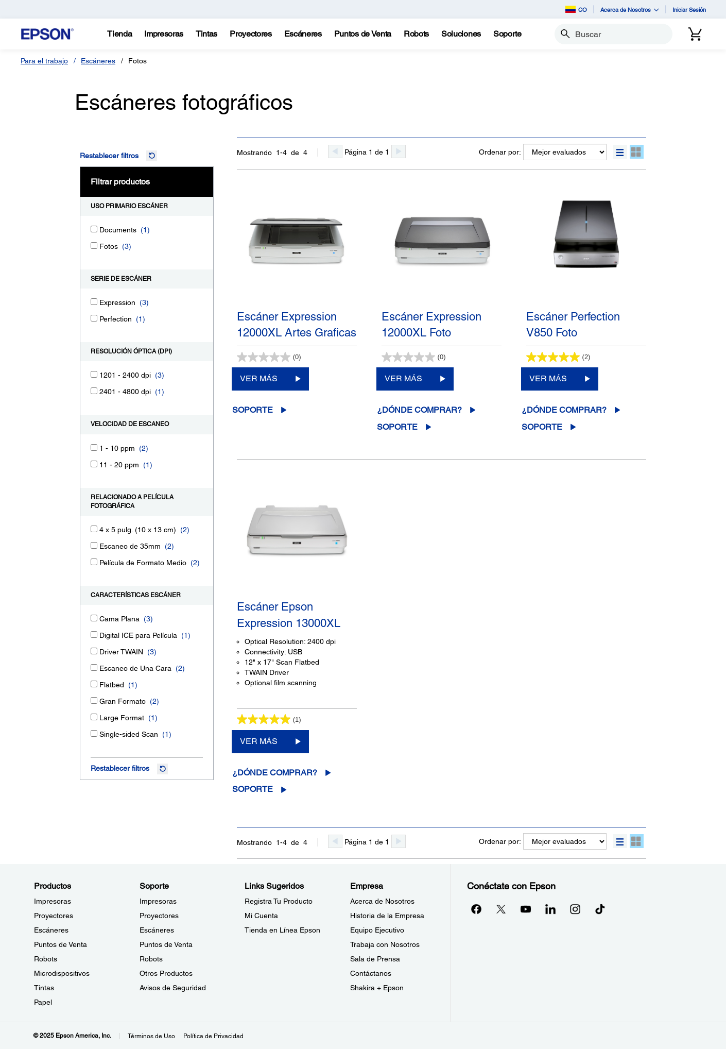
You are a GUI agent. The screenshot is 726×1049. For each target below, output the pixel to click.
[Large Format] (94, 717)
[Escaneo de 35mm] (94, 545)
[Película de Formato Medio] (94, 562)
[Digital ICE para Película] (94, 634)
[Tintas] (206, 34)
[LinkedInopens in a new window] (550, 909)
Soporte (252, 410)
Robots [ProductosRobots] (45, 959)
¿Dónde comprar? (419, 410)
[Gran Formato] (94, 700)
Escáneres (98, 61)
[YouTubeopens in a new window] (525, 909)
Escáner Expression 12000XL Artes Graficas (296, 324)
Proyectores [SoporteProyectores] (159, 915)
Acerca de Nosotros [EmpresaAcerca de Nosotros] (382, 901)
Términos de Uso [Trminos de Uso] (151, 1036)
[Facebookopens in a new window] (476, 909)
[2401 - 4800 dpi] (94, 390)
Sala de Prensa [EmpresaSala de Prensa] (375, 959)
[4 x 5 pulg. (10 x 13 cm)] (94, 529)
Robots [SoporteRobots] (151, 959)
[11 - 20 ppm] (94, 464)
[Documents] (94, 229)
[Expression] (94, 301)
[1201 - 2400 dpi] (94, 374)
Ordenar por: (500, 152)
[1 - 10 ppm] (94, 447)
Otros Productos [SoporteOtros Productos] (166, 973)
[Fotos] (94, 245)
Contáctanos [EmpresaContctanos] (370, 973)
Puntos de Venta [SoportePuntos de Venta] (166, 944)
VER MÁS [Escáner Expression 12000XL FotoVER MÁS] (403, 378)
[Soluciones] (461, 34)
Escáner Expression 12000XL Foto (431, 324)
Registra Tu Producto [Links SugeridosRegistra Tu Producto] (279, 901)
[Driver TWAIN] (94, 651)
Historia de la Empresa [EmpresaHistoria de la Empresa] (387, 915)
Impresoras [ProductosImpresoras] (52, 901)
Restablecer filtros (109, 155)
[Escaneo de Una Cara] (94, 667)
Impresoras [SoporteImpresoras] (158, 901)
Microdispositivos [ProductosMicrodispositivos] (62, 973)
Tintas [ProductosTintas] (44, 988)
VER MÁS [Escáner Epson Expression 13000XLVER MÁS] (259, 741)
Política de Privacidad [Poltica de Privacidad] (213, 1036)
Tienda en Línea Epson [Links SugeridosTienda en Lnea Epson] (282, 930)
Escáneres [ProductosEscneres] (51, 930)
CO (576, 9)
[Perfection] (94, 318)
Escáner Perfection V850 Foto (573, 324)
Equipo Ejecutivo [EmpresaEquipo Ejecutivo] (377, 930)
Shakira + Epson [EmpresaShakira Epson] (377, 988)
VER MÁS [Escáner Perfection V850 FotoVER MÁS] (548, 378)
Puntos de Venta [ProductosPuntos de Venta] (60, 944)
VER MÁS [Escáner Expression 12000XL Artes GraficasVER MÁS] (259, 378)
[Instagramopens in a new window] (575, 909)
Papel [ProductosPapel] (43, 1002)
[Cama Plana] (94, 618)
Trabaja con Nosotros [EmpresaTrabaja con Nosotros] (385, 944)
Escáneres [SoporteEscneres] (157, 930)
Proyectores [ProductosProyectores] (53, 915)
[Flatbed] (94, 684)
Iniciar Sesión (689, 9)
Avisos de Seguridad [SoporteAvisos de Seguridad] (173, 988)
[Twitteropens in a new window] (501, 909)
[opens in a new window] (600, 909)
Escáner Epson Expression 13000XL (288, 614)
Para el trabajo (44, 61)
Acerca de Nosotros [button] (629, 9)
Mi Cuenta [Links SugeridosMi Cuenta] (261, 915)
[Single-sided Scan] (94, 733)
